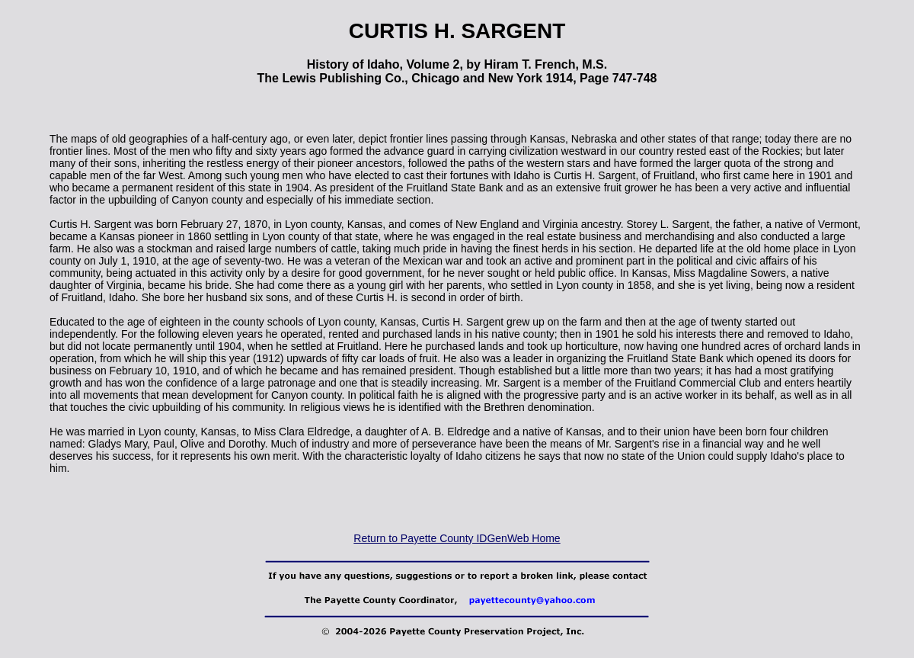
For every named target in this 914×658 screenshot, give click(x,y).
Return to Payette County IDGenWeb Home (456, 538)
